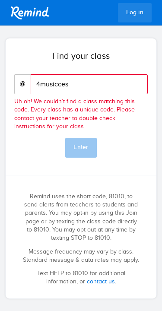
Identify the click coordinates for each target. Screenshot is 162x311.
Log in (134, 12)
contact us (101, 282)
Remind (29, 12)
